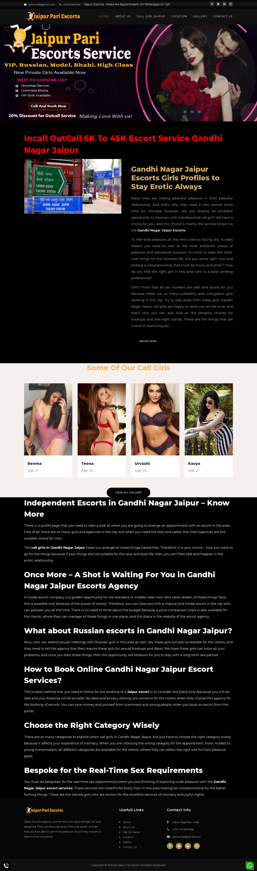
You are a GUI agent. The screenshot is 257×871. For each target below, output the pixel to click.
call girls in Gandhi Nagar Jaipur (58, 548)
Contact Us (223, 16)
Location (179, 16)
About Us (123, 16)
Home (104, 16)
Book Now (148, 341)
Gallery (200, 16)
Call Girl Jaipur (151, 16)
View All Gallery (128, 492)
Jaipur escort (138, 692)
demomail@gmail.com (41, 4)
